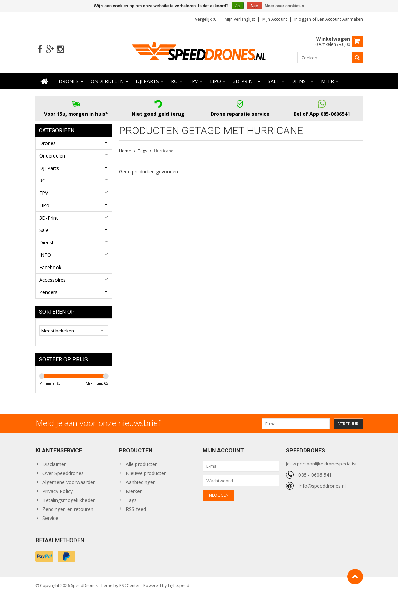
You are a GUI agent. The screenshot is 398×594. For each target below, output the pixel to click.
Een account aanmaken (340, 19)
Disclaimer (54, 464)
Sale (273, 81)
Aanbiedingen (141, 482)
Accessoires (52, 279)
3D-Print (244, 81)
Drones (69, 81)
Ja (237, 5)
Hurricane (163, 151)
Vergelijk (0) (206, 19)
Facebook (50, 267)
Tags (142, 151)
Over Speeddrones (63, 473)
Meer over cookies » (284, 5)
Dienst (300, 81)
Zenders (48, 292)
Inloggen (303, 19)
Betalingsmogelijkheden (69, 500)
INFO (45, 255)
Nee (254, 5)
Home (125, 151)
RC (174, 81)
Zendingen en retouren (67, 509)
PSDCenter (129, 585)
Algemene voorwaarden (69, 482)
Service (50, 518)
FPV (193, 81)
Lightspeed (179, 585)
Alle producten (142, 464)
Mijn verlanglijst (240, 19)
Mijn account (274, 19)
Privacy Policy (57, 491)
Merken (134, 491)
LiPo (215, 81)
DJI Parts (147, 81)
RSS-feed (136, 509)
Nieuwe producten (146, 473)
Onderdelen (107, 81)
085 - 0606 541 (315, 475)
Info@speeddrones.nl (322, 486)
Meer (327, 81)
